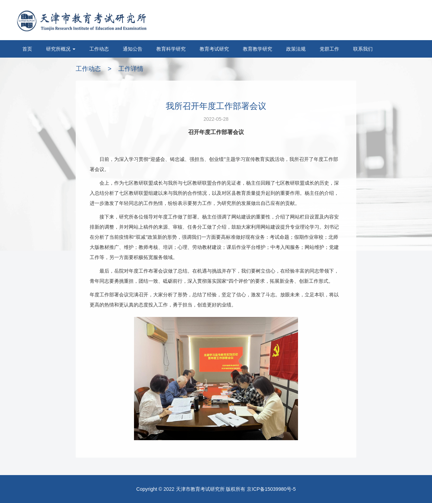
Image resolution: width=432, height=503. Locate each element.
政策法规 (296, 49)
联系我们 (363, 49)
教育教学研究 (257, 49)
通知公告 (132, 49)
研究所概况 (60, 49)
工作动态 (99, 49)
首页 (27, 49)
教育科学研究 (171, 49)
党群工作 (329, 49)
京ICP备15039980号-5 (271, 489)
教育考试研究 (214, 49)
